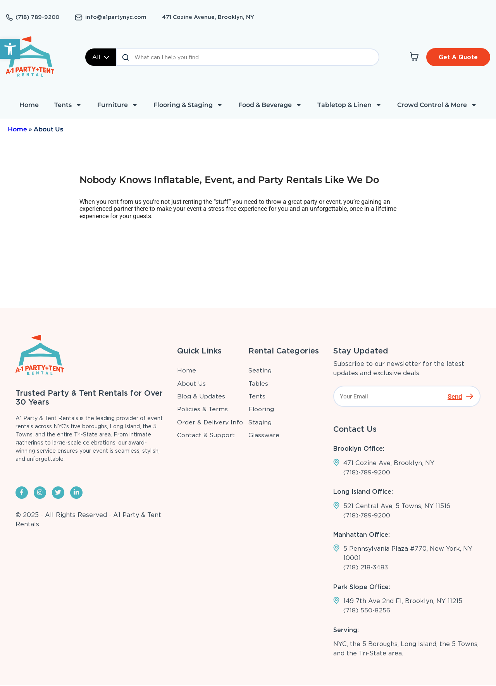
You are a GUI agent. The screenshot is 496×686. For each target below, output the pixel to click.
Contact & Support (206, 435)
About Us (191, 383)
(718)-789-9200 (367, 472)
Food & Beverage (270, 105)
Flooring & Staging (188, 105)
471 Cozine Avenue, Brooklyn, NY (208, 17)
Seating (260, 370)
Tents (68, 105)
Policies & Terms (202, 409)
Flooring (261, 409)
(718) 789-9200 (37, 17)
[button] (10, 49)
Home (29, 105)
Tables (258, 383)
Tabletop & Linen (349, 105)
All (100, 56)
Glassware (264, 435)
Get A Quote (457, 56)
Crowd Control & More (437, 105)
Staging (260, 422)
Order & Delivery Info (210, 422)
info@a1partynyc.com (115, 17)
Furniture (117, 105)
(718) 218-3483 (365, 567)
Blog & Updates (201, 396)
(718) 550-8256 (367, 611)
